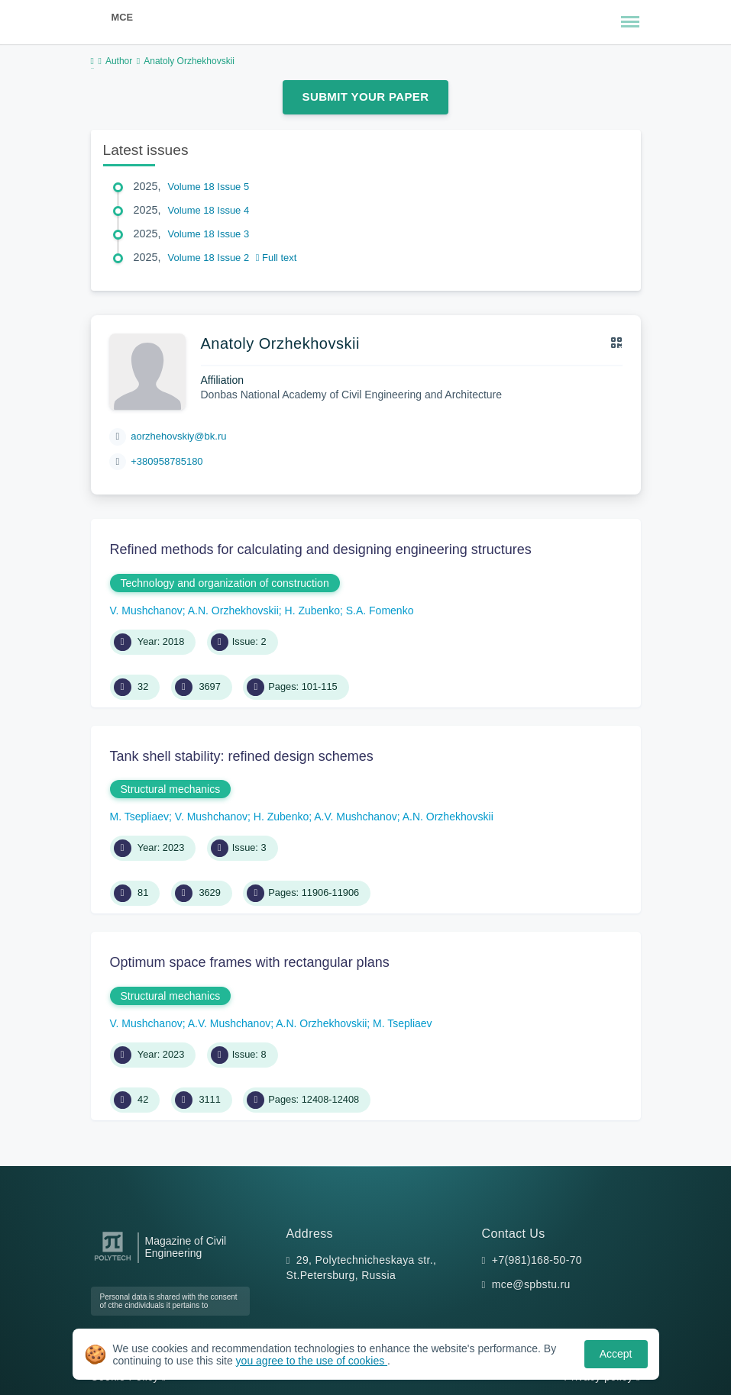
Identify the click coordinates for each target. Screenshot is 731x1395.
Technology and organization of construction (225, 583)
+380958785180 (166, 461)
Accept (616, 1354)
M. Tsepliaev (140, 816)
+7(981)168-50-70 (537, 1260)
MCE (122, 17)
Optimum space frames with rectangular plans (250, 962)
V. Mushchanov (146, 610)
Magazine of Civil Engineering (186, 1247)
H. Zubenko (312, 610)
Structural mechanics (171, 789)
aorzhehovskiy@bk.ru (178, 436)
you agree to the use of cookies (311, 1361)
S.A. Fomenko (380, 610)
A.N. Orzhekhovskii (233, 610)
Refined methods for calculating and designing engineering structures (321, 549)
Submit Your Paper (365, 96)
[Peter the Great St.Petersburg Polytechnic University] (112, 1261)
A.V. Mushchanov (355, 816)
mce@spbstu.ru (531, 1284)
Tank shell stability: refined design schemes (242, 756)
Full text (276, 257)
